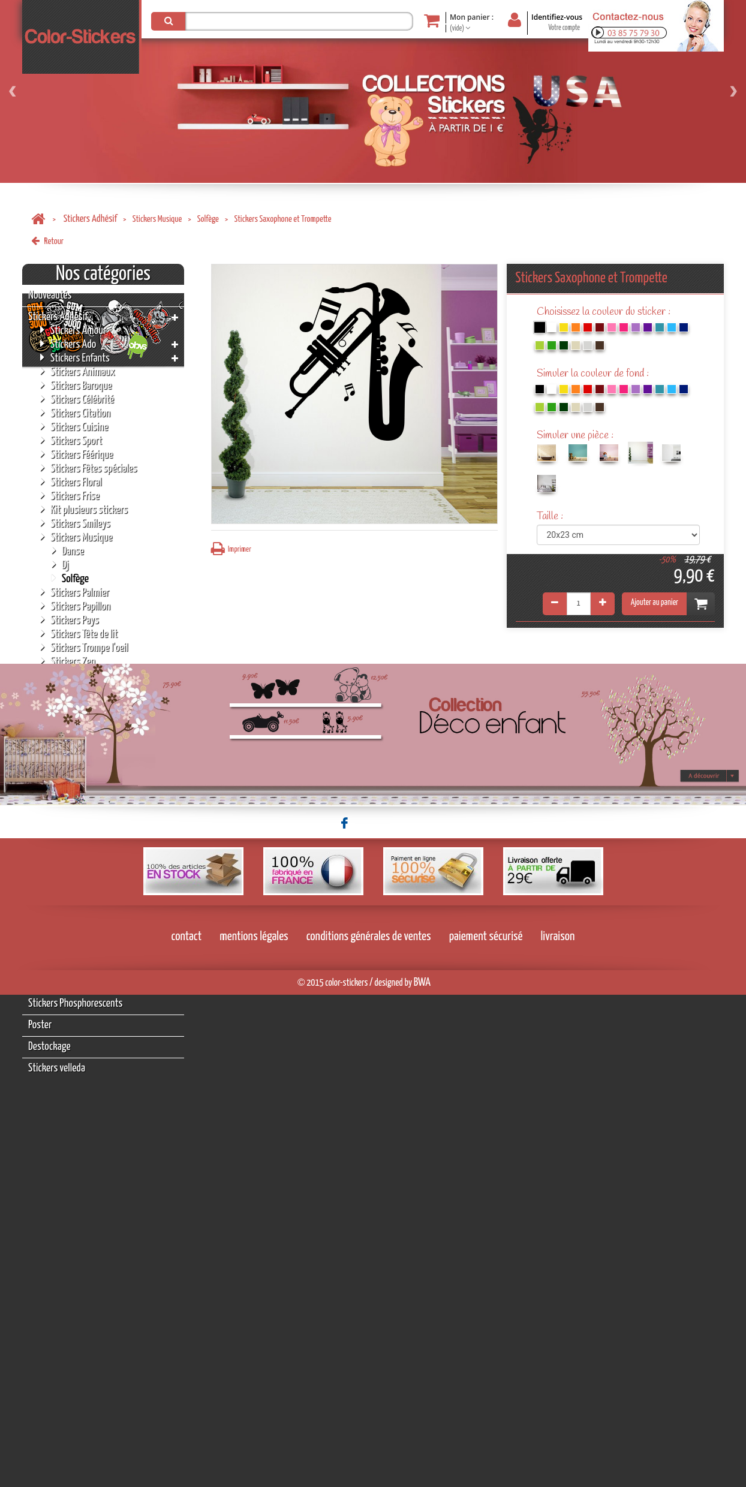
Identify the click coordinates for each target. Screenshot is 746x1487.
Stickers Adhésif (90, 219)
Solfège (208, 219)
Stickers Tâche (71, 838)
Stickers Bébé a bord (82, 782)
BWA (422, 1474)
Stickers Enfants (75, 357)
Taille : (551, 516)
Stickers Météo (72, 796)
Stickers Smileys (75, 523)
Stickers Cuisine (74, 426)
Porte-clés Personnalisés (73, 917)
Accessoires (49, 982)
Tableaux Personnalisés (70, 938)
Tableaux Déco (54, 895)
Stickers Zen (67, 661)
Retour (47, 241)
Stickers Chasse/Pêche (86, 688)
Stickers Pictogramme (85, 810)
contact (187, 1429)
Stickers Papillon (75, 606)
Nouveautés (49, 295)
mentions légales (253, 1429)
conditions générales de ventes (368, 1429)
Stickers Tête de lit (79, 633)
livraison (558, 1429)
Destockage (49, 1046)
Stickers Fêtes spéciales (88, 468)
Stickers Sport (71, 440)
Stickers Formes (74, 769)
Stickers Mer (67, 851)
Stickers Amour (73, 330)
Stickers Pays (69, 619)
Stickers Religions (77, 824)
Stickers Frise (70, 495)
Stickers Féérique (76, 454)
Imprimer (231, 548)
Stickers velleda (56, 1068)
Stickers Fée (50, 874)
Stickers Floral (71, 481)
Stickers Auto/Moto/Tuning (95, 675)
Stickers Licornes (76, 741)
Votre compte (564, 28)
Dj (60, 564)
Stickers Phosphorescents (75, 1003)
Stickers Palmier (74, 592)
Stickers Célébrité (77, 399)
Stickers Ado (68, 344)
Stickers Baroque (76, 385)
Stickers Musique (157, 219)
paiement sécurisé (486, 1429)
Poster (40, 1025)
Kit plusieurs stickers (84, 509)
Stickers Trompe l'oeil (84, 647)
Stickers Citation (75, 413)
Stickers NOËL (53, 960)
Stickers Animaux (77, 371)
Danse (68, 550)
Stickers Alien (70, 755)
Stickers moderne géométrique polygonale (101, 708)
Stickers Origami (75, 727)
